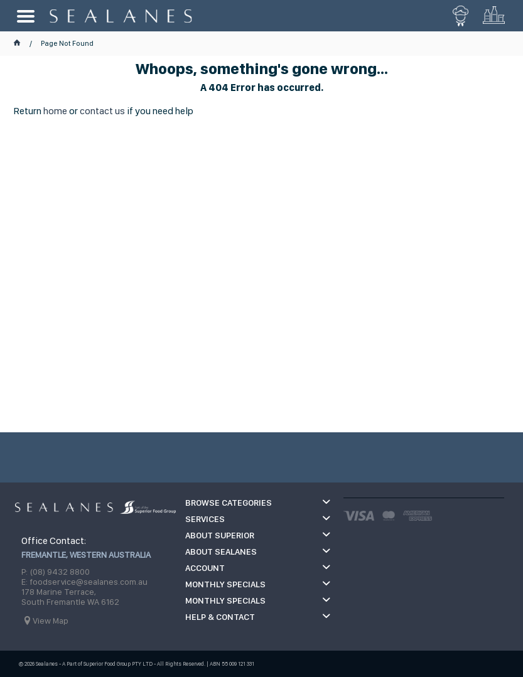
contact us (102, 111)
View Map (50, 621)
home (55, 111)
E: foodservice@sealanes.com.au (84, 582)
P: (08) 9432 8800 (55, 572)
